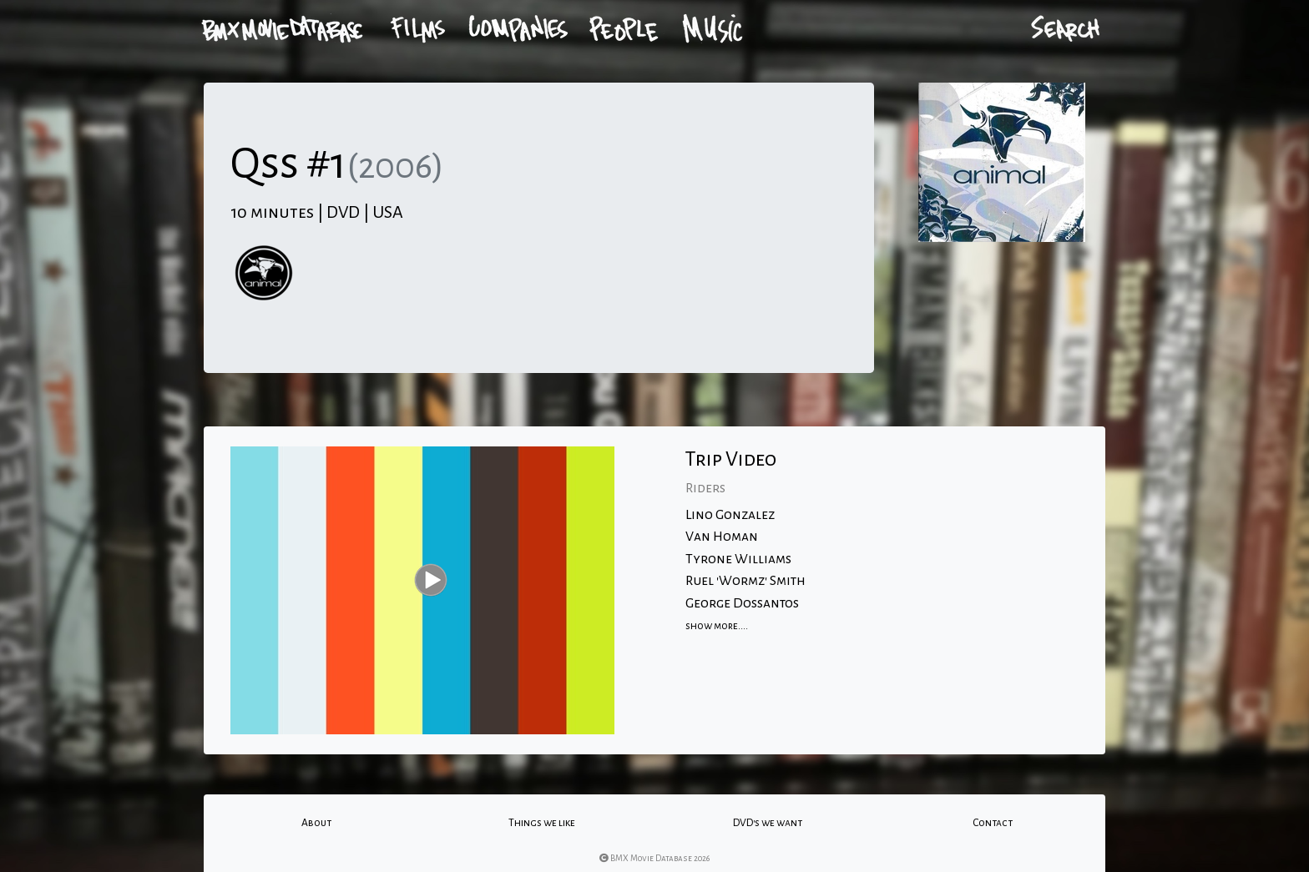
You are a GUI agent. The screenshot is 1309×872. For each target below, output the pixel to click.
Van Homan (721, 536)
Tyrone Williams (738, 559)
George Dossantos (742, 603)
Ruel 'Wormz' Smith (745, 580)
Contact (993, 823)
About (316, 823)
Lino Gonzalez (730, 514)
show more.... (716, 626)
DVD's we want (767, 823)
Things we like (541, 823)
